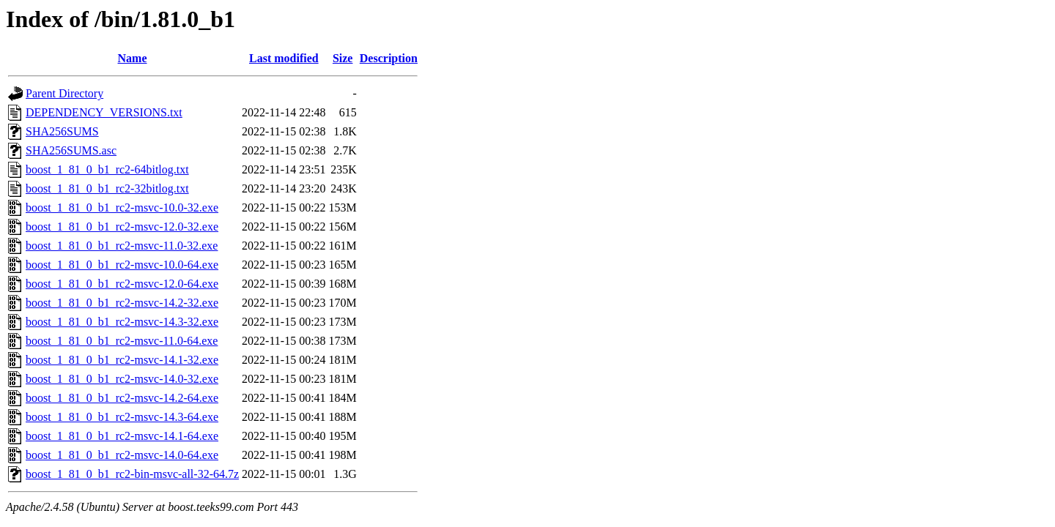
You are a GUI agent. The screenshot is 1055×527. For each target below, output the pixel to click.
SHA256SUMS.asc (71, 150)
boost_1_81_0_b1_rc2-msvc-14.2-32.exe (122, 302)
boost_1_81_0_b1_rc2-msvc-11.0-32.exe (122, 245)
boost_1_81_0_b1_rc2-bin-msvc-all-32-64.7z (132, 474)
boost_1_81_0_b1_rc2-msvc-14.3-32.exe (122, 321)
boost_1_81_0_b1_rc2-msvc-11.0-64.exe (122, 340)
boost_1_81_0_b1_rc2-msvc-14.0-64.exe (122, 455)
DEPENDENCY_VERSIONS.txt (104, 112)
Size (343, 58)
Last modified (284, 58)
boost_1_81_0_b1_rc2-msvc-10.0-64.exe (122, 264)
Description (389, 58)
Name (132, 58)
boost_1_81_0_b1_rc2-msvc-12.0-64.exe (122, 283)
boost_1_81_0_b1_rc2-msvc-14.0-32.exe (122, 379)
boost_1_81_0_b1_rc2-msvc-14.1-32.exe (122, 360)
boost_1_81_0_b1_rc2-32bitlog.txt (107, 188)
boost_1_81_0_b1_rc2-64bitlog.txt (107, 169)
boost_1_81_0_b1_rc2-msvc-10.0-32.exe (122, 207)
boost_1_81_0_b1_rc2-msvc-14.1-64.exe (122, 436)
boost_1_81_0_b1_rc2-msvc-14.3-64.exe (122, 417)
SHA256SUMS (62, 131)
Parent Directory (64, 93)
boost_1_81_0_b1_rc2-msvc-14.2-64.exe (122, 398)
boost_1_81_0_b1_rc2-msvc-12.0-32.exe (122, 226)
